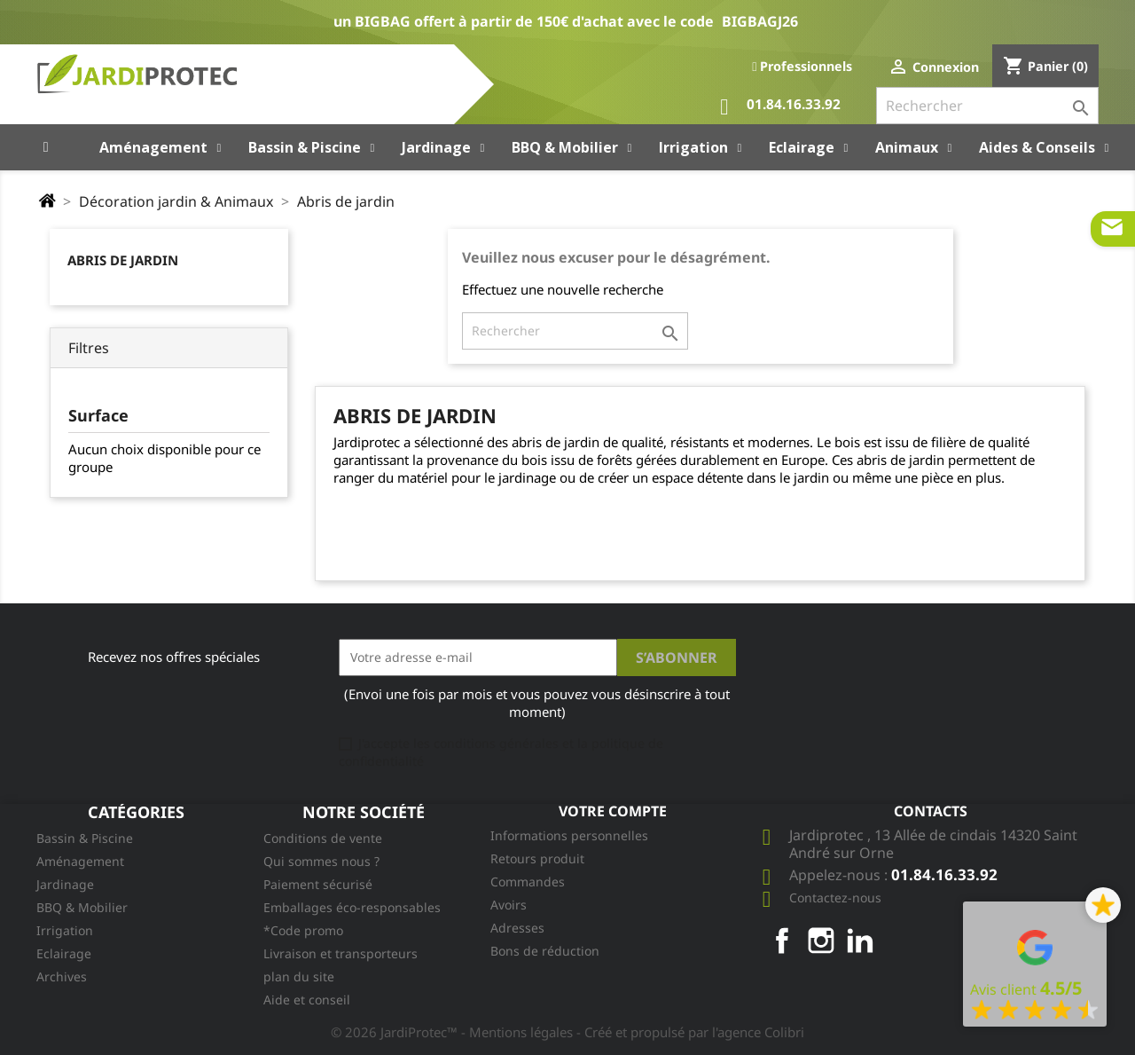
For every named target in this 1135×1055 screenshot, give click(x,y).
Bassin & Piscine (84, 838)
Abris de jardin (122, 260)
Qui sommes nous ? (321, 861)
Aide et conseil (306, 999)
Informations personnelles (569, 835)
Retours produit (537, 858)
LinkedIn (860, 940)
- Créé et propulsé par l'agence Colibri (690, 1032)
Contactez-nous (835, 897)
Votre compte (613, 811)
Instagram (821, 940)
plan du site (298, 976)
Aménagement (80, 861)
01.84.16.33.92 (780, 107)
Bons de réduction (544, 950)
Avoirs (508, 904)
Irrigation (64, 930)
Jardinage (65, 884)
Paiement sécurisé (317, 884)
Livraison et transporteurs (340, 953)
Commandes (527, 881)
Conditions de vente (322, 838)
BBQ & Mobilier (82, 907)
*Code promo (303, 930)
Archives (61, 976)
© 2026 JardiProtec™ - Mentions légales (453, 1032)
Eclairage (63, 953)
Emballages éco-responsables (352, 907)
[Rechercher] (987, 105)
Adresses (517, 927)
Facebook (782, 940)
